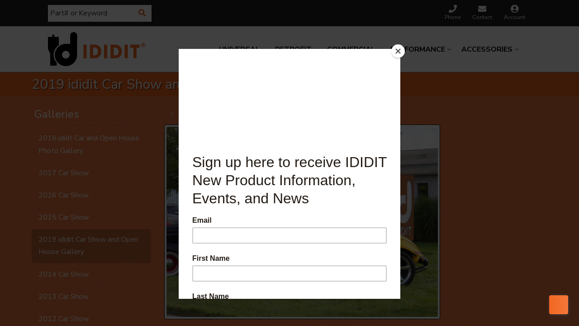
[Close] (398, 51)
